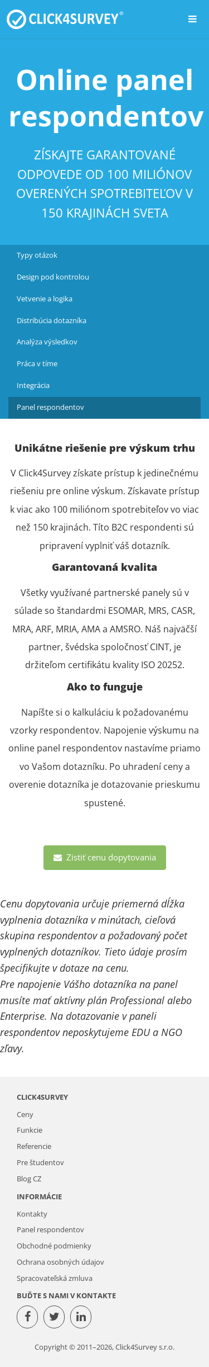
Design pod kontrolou (53, 277)
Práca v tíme (37, 363)
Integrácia (33, 385)
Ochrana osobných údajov (60, 1262)
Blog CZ (29, 1179)
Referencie (34, 1146)
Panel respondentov (50, 407)
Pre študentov (40, 1162)
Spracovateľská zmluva (55, 1278)
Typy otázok (37, 255)
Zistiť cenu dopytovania (105, 857)
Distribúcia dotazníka (51, 320)
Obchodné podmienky (54, 1246)
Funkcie (29, 1130)
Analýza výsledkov (47, 342)
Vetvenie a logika (44, 299)
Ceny (25, 1114)
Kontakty (32, 1214)
